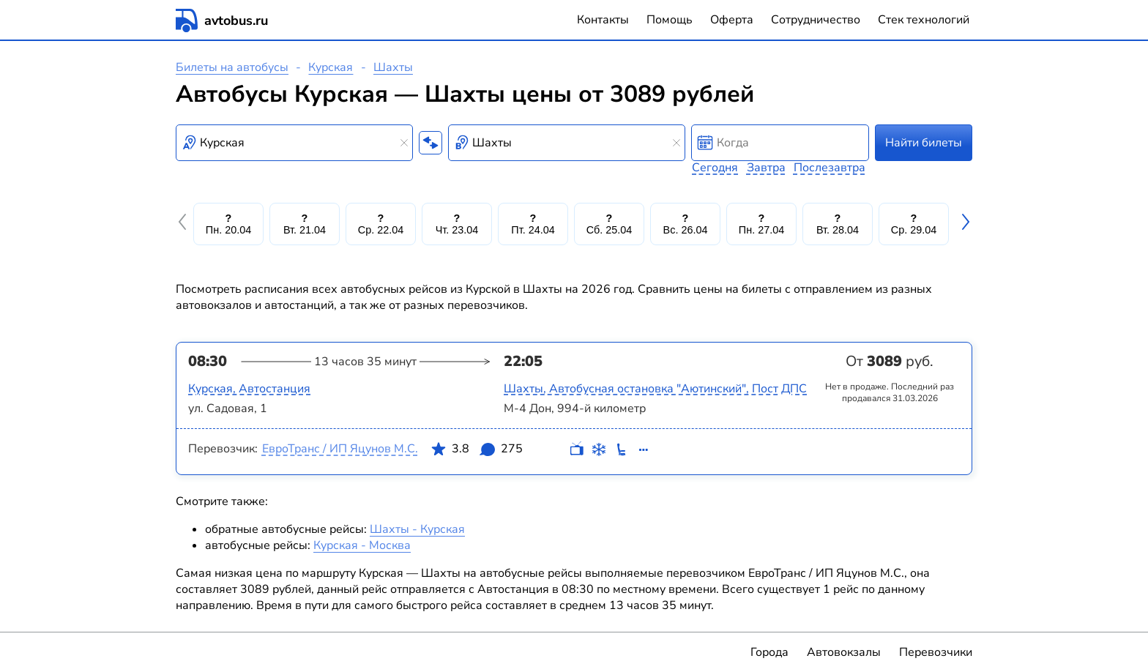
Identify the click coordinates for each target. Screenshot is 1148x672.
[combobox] (294, 142)
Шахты (393, 67)
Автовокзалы (844, 652)
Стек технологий (923, 20)
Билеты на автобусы (232, 67)
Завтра (766, 168)
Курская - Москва (362, 545)
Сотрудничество (815, 20)
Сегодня (715, 168)
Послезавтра (829, 168)
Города (769, 652)
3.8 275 (476, 452)
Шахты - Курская (417, 529)
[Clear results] (404, 142)
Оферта (731, 20)
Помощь (669, 20)
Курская (330, 67)
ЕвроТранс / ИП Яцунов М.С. (340, 449)
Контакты (603, 20)
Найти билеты (923, 143)
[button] (184, 224)
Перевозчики (935, 652)
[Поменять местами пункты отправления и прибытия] (430, 142)
